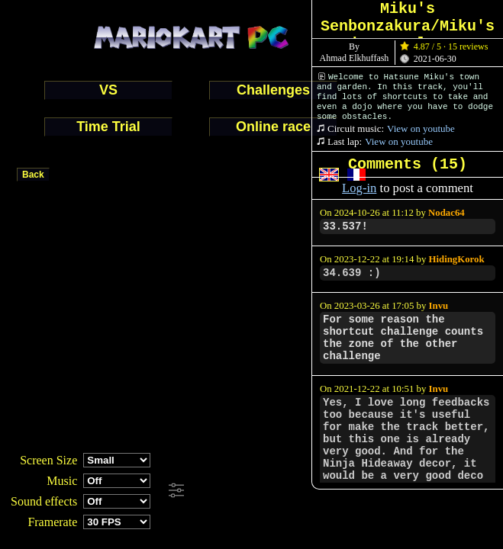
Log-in (359, 188)
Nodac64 (446, 212)
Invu (439, 305)
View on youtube (421, 128)
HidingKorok (457, 259)
